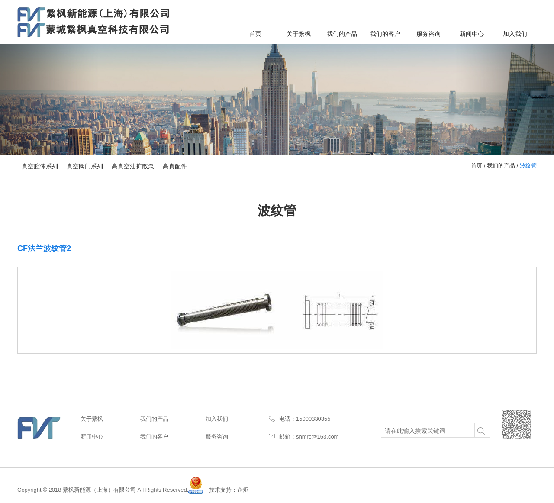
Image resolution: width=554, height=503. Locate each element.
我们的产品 (342, 33)
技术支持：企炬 (228, 490)
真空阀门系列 (85, 166)
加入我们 (515, 33)
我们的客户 (385, 33)
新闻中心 (472, 33)
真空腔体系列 (40, 166)
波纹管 (528, 165)
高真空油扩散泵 (133, 166)
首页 (255, 33)
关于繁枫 (299, 33)
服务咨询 (428, 33)
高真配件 (175, 166)
